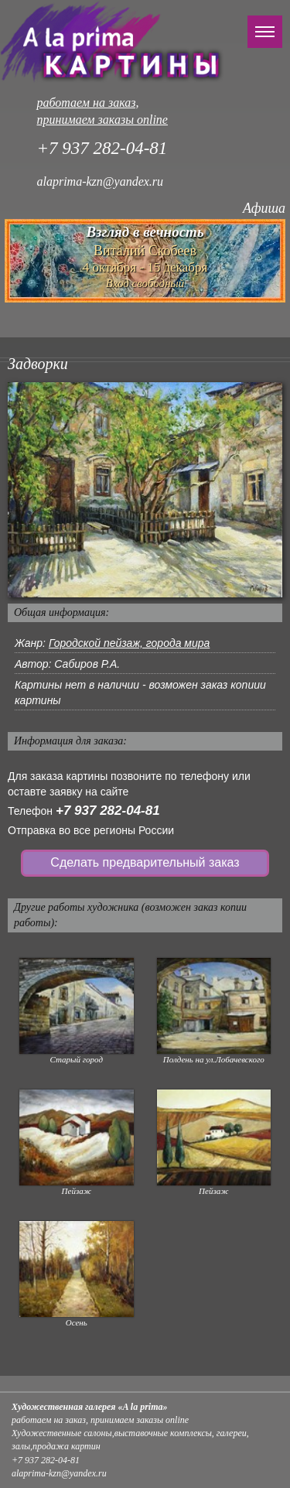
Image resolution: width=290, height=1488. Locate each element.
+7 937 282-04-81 (108, 810)
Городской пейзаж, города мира (129, 643)
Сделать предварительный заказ (144, 862)
